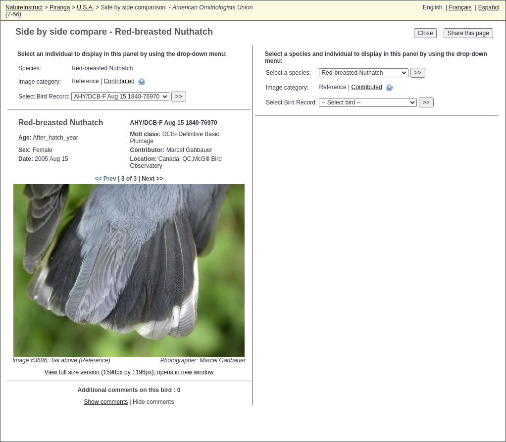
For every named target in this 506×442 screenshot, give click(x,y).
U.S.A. (85, 7)
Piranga (60, 7)
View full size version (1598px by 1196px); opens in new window (129, 372)
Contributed (119, 81)
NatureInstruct (24, 7)
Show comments (106, 401)
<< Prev (105, 178)
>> (178, 96)
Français (460, 7)
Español (489, 7)
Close (425, 33)
